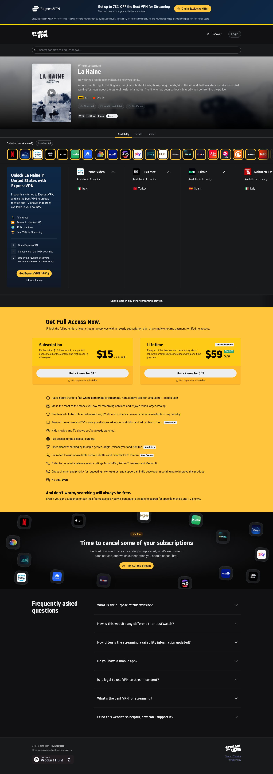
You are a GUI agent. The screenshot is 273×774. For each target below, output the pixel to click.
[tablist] (136, 134)
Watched (87, 106)
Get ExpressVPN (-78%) (34, 273)
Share (111, 116)
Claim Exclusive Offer (193, 8)
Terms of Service (233, 756)
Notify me (135, 106)
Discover (214, 34)
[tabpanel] (136, 222)
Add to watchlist (111, 106)
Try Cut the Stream (136, 565)
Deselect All (44, 143)
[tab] (123, 134)
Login (234, 34)
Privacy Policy (234, 760)
